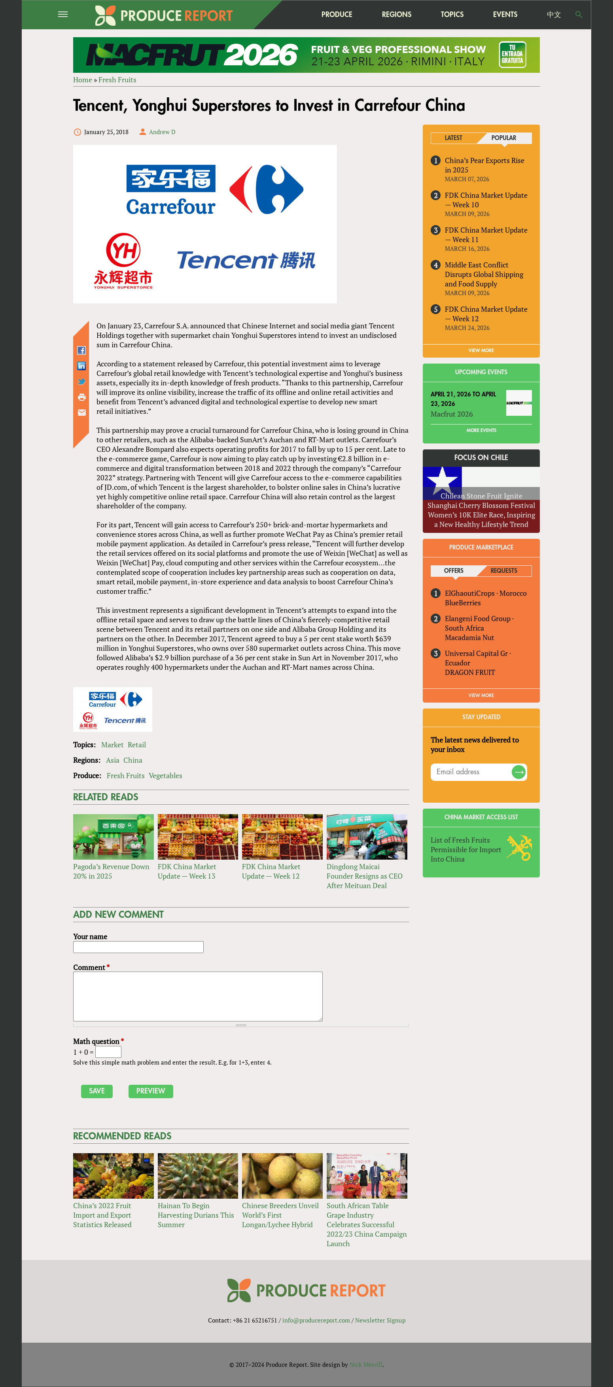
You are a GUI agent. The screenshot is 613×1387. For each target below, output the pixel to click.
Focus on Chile (481, 458)
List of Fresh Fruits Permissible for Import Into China (466, 849)
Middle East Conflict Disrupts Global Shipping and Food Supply (484, 274)
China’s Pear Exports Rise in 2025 (484, 164)
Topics (452, 14)
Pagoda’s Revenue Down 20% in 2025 (111, 871)
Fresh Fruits (117, 79)
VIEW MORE (481, 350)
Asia (112, 760)
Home (82, 79)
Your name (90, 936)
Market (112, 744)
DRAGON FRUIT (470, 672)
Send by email (82, 412)
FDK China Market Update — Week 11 (486, 234)
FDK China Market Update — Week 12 (271, 871)
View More (481, 695)
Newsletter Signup (380, 1320)
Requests (504, 571)
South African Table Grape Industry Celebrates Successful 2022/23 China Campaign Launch (367, 1224)
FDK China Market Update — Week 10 (486, 199)
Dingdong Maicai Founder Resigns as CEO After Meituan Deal (365, 876)
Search (579, 14)
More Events (481, 430)
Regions (396, 14)
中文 (554, 14)
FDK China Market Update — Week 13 (187, 871)
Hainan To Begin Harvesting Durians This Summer (196, 1215)
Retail (137, 744)
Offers (454, 571)
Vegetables (165, 775)
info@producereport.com (316, 1320)
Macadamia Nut (469, 637)
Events (505, 14)
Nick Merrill (366, 1364)
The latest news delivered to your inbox (475, 744)
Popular (504, 138)
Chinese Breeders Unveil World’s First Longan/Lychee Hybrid (280, 1215)
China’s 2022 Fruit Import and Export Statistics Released (102, 1215)
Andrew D (162, 132)
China (132, 760)
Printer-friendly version (82, 397)
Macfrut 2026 (452, 414)
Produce (337, 14)
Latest (453, 138)
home (287, 14)
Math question (98, 1041)
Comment (91, 967)
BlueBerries (463, 602)
